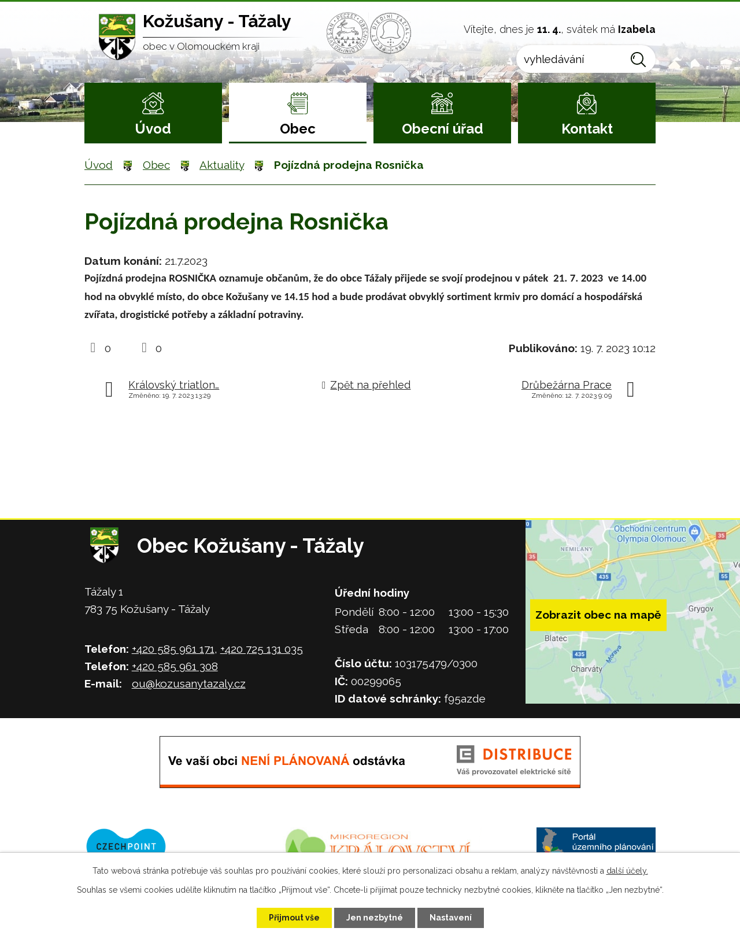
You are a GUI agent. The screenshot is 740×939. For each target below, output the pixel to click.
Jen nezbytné (374, 917)
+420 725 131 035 (261, 648)
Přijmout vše (294, 917)
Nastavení (451, 917)
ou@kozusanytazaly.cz (189, 683)
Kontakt (587, 128)
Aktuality (221, 164)
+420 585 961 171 (173, 648)
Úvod (153, 128)
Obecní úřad (442, 128)
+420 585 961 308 (175, 666)
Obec (298, 128)
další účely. (627, 870)
